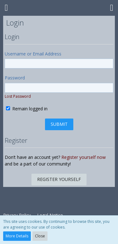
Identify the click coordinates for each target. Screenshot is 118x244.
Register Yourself (59, 179)
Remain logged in (27, 109)
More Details (17, 236)
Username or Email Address (33, 54)
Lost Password (18, 96)
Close (40, 236)
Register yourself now (83, 157)
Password (15, 78)
